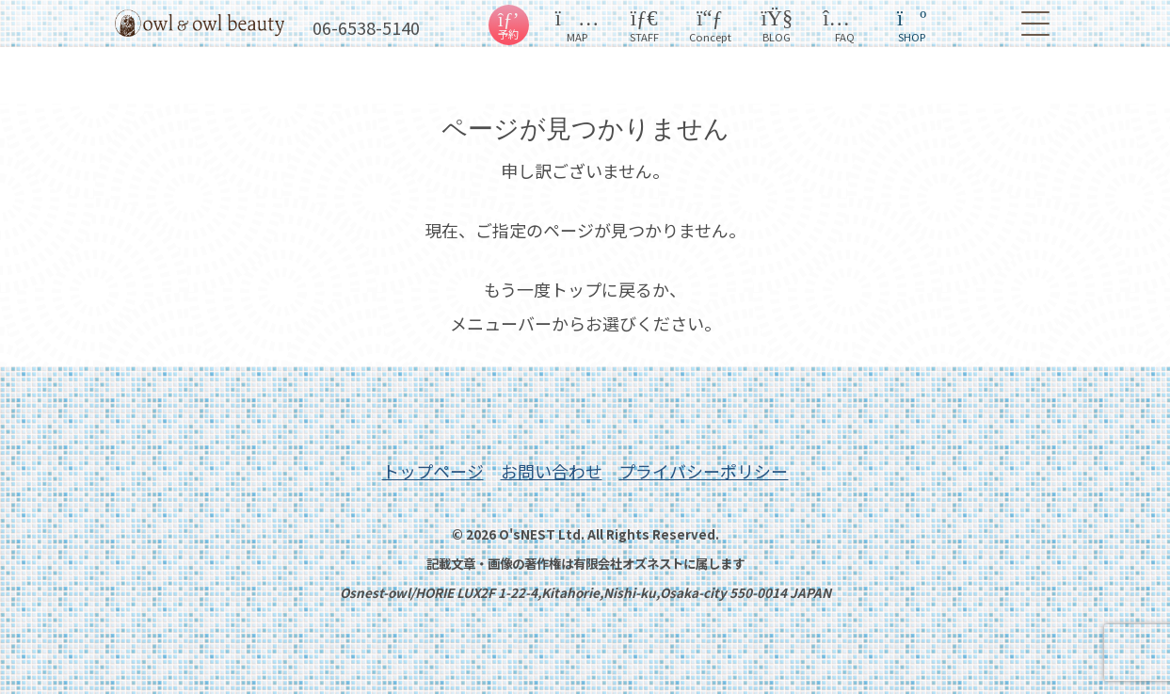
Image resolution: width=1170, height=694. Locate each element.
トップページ (433, 471)
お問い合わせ (551, 471)
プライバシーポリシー (703, 471)
